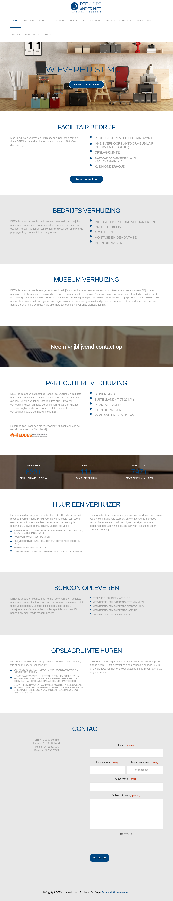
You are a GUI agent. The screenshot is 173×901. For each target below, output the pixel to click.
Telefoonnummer (144, 762)
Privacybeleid (108, 892)
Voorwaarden (123, 892)
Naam (126, 745)
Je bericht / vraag (126, 795)
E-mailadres (107, 762)
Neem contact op (86, 179)
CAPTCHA (126, 834)
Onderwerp (126, 779)
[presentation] (114, 844)
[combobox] (130, 770)
